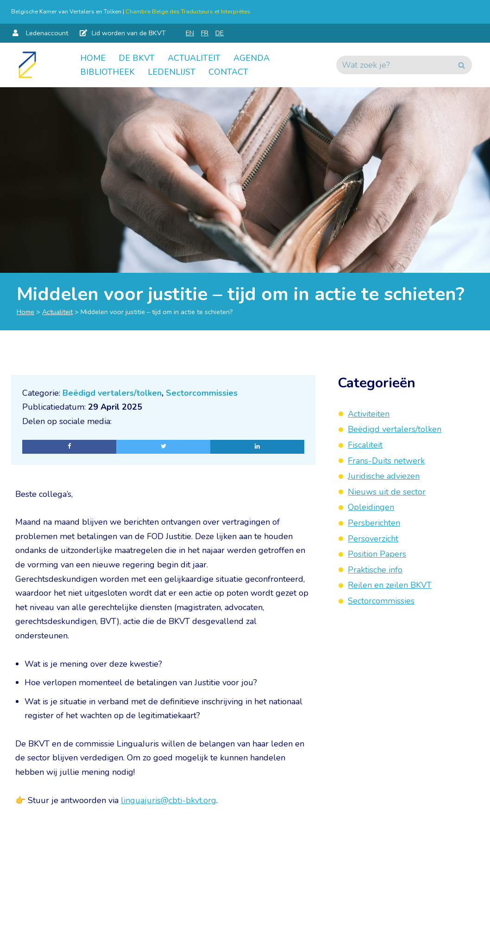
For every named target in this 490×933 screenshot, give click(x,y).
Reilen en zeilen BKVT (390, 585)
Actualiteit (194, 58)
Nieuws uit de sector (387, 491)
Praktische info (375, 569)
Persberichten (374, 522)
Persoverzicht (373, 538)
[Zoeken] (393, 65)
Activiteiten (368, 413)
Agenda (251, 58)
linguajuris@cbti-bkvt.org (168, 800)
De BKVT (137, 58)
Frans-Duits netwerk (386, 460)
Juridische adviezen (384, 476)
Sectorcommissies (202, 393)
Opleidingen (371, 507)
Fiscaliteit (365, 444)
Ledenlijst (171, 71)
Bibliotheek (107, 71)
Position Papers (377, 554)
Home (93, 58)
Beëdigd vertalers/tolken (112, 393)
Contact (228, 71)
